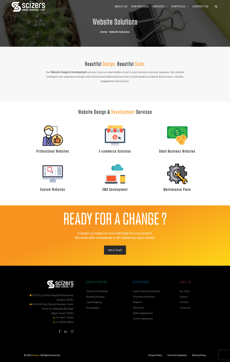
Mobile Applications (143, 313)
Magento (137, 302)
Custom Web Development (146, 291)
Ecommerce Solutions (144, 296)
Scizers (35, 355)
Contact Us (185, 307)
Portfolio (184, 302)
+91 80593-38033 (64, 322)
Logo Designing (94, 302)
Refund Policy (199, 355)
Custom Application (143, 318)
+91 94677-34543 (64, 317)
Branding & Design (95, 296)
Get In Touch (115, 250)
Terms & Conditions (177, 355)
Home (103, 32)
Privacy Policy (155, 355)
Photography (92, 307)
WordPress (138, 307)
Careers (184, 296)
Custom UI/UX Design (97, 291)
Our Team (185, 291)
